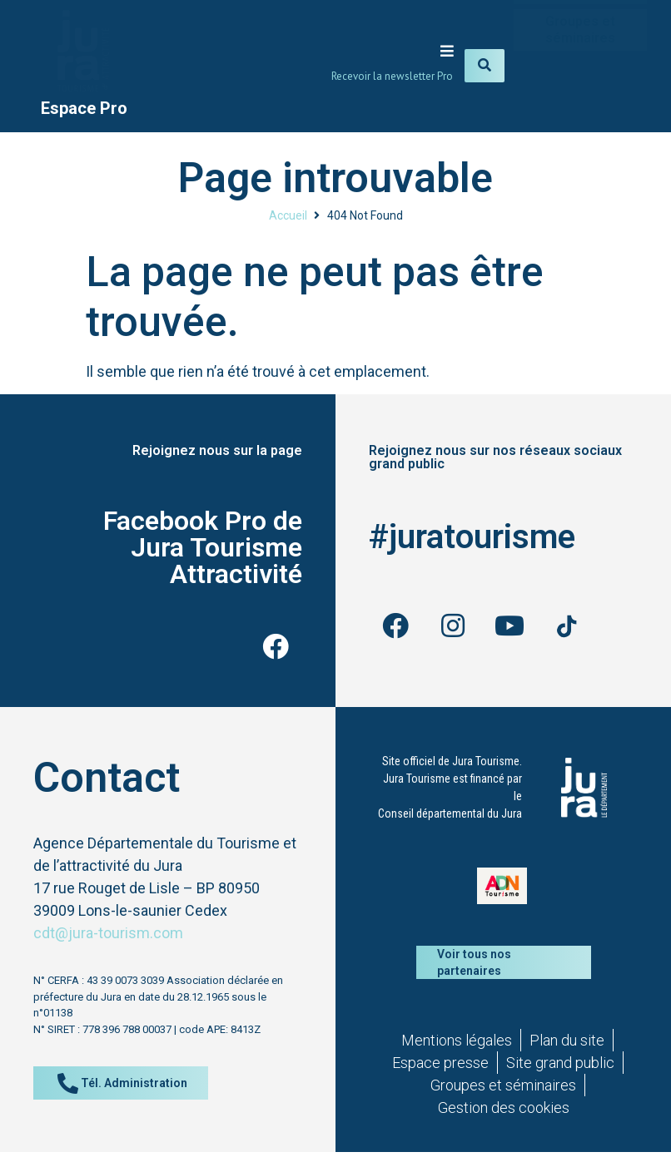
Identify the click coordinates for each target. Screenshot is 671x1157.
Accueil (288, 215)
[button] (446, 50)
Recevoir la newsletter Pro (392, 76)
